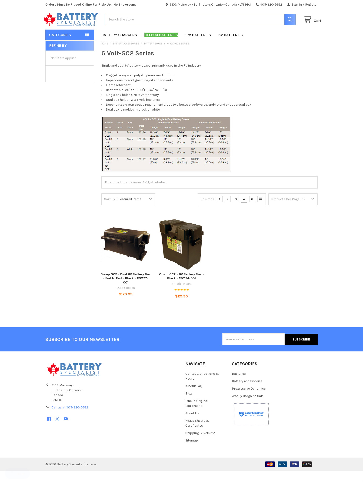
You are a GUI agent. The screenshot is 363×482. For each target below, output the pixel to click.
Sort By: (110, 210)
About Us (192, 424)
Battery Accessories (247, 392)
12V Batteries (198, 46)
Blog (188, 405)
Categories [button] (60, 46)
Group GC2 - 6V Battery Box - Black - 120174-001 (181, 288)
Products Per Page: (285, 210)
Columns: (207, 210)
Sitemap (191, 452)
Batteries (239, 385)
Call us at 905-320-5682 (69, 419)
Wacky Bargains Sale (247, 407)
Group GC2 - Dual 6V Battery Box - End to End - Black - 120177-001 (125, 290)
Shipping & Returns (200, 444)
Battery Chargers (119, 46)
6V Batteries (230, 46)
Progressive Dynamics (249, 400)
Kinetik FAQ (193, 397)
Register (311, 5)
